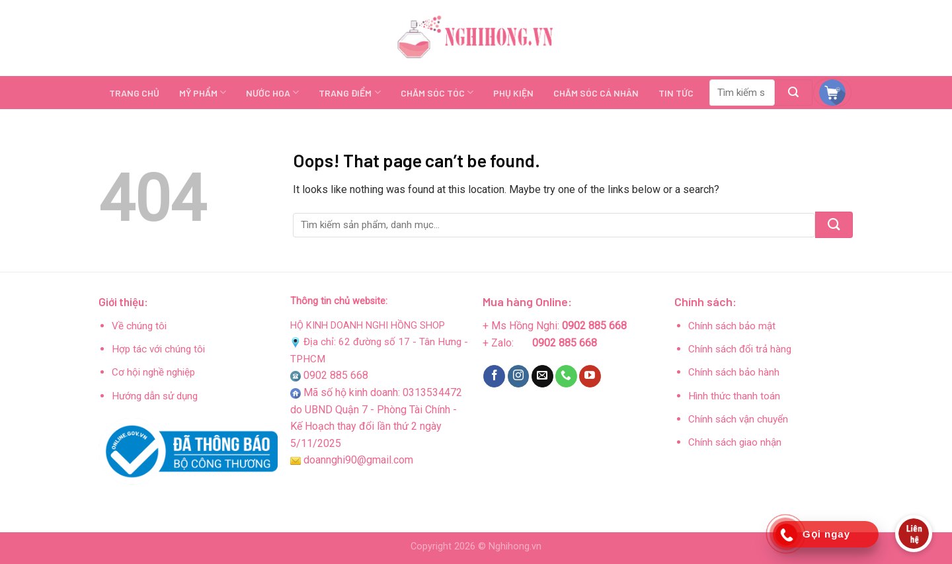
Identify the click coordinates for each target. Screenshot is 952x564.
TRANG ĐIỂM (349, 92)
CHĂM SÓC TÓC (437, 92)
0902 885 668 (335, 375)
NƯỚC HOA (272, 92)
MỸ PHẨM (202, 92)
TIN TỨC (676, 93)
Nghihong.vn (515, 546)
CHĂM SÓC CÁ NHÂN (596, 93)
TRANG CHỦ (134, 93)
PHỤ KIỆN (513, 93)
